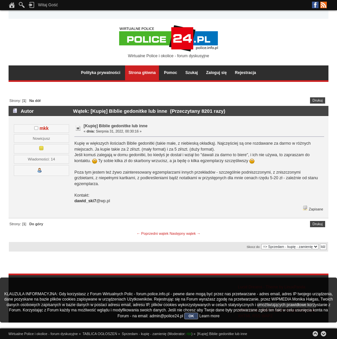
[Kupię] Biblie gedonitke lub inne (115, 126)
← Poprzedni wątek (152, 233)
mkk (43, 128)
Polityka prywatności (100, 72)
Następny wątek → (184, 233)
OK (191, 316)
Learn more (209, 316)
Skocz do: (253, 247)
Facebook (315, 5)
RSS (323, 5)
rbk (189, 334)
